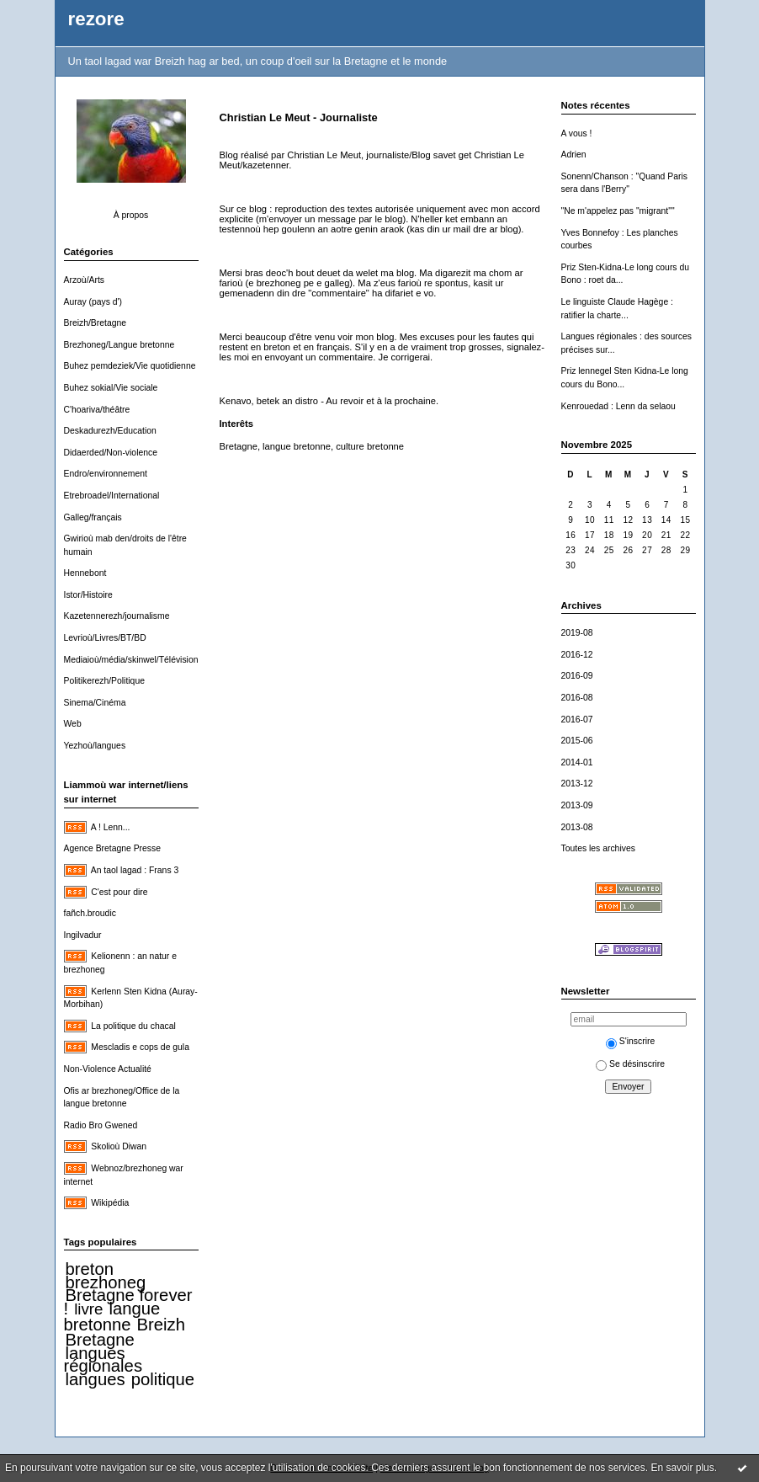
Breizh (161, 1324)
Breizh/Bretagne (95, 323)
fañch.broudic (90, 913)
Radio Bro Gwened (101, 1125)
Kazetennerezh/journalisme (117, 616)
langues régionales (103, 1360)
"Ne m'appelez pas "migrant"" (618, 211)
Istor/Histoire (88, 595)
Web (73, 723)
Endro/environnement (105, 473)
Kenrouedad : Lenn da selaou (618, 406)
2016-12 (577, 654)
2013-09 (577, 805)
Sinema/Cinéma (95, 702)
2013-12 (577, 783)
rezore (96, 18)
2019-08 (577, 632)
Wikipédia (110, 1202)
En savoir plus (682, 1468)
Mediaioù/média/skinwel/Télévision (131, 659)
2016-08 (577, 697)
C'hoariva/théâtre (97, 409)
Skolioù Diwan (118, 1146)
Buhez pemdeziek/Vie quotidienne (130, 365)
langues (95, 1379)
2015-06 (577, 740)
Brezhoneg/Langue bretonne (119, 344)
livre (88, 1309)
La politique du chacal (133, 1026)
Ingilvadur (83, 935)
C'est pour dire (119, 892)
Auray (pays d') (93, 302)
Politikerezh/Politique (104, 680)
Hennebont (85, 573)
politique (163, 1379)
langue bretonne (112, 1316)
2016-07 (577, 719)
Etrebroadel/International (112, 495)
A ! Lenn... (110, 827)
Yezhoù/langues (95, 745)
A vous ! (576, 133)
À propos (131, 215)
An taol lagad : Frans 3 (135, 870)
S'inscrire (630, 1041)
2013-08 (577, 827)
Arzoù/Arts (84, 280)
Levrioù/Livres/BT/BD (105, 637)
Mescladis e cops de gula (140, 1047)
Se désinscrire (630, 1064)
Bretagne (100, 1339)
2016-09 (577, 675)
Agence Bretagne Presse (113, 848)
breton (90, 1269)
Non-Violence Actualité (107, 1069)
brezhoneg (106, 1282)
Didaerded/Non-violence (110, 452)
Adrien (573, 154)
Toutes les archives (598, 848)
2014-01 (577, 762)
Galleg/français (93, 517)
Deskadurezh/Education (110, 430)
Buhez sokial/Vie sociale (111, 387)
